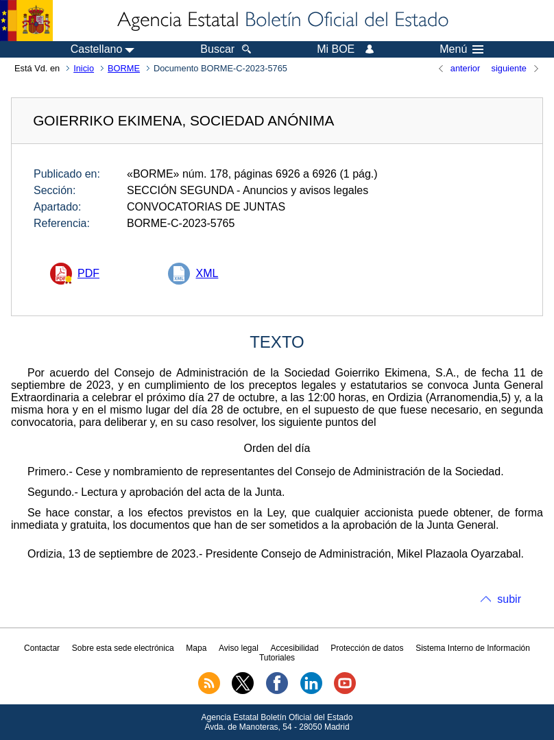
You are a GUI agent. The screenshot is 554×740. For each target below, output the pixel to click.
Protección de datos (366, 648)
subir (509, 599)
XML (206, 273)
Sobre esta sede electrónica (123, 648)
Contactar (42, 648)
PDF (88, 273)
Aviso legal (238, 648)
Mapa (196, 648)
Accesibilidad (295, 648)
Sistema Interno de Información (473, 648)
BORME (124, 68)
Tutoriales (277, 658)
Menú (461, 49)
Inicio (83, 68)
